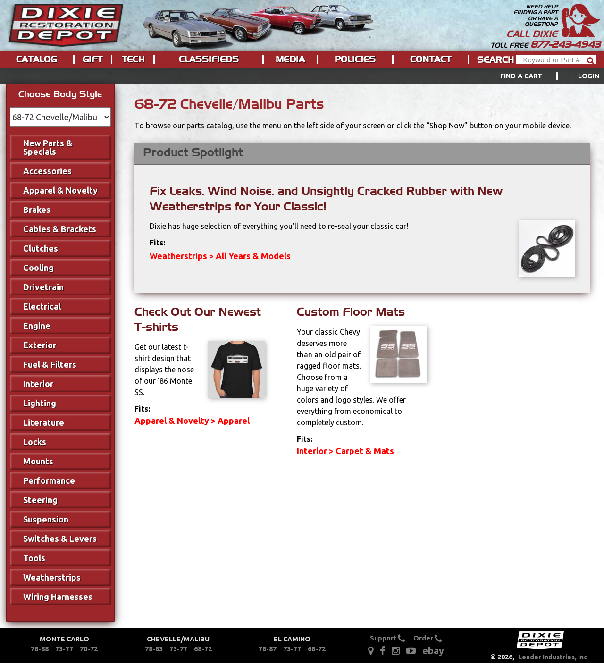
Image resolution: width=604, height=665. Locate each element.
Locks (34, 441)
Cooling (38, 267)
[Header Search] (556, 59)
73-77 (64, 649)
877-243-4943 (565, 44)
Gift (92, 59)
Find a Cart (521, 76)
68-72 (203, 649)
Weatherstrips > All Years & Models (220, 256)
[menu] (302, 76)
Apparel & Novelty (60, 190)
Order (427, 638)
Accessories (47, 171)
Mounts (38, 461)
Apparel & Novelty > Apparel (192, 420)
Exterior (39, 345)
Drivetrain (43, 287)
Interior (38, 383)
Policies (355, 59)
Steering (40, 500)
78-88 (40, 649)
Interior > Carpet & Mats (345, 450)
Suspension (45, 519)
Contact (430, 59)
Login (588, 76)
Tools (34, 558)
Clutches (40, 248)
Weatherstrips (52, 577)
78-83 (154, 649)
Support (387, 638)
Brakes (36, 209)
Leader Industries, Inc (552, 657)
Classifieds (209, 59)
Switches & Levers (60, 538)
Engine (36, 325)
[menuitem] (539, 76)
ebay (433, 650)
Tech (133, 59)
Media (290, 59)
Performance (49, 480)
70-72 (89, 649)
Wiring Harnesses (57, 596)
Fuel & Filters (49, 364)
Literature (43, 422)
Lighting (39, 403)
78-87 (268, 649)
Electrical (42, 306)
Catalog (36, 59)
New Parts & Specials (48, 147)
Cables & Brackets (59, 229)
